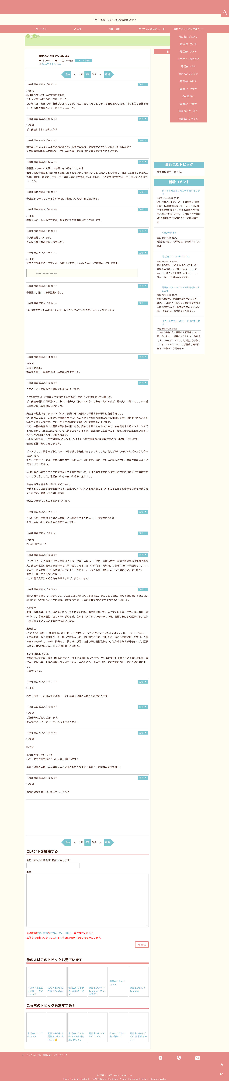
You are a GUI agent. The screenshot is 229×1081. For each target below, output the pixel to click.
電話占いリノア (188, 51)
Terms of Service (150, 1079)
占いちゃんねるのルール (151, 29)
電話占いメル (188, 66)
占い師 (77, 29)
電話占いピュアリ (188, 36)
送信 (143, 944)
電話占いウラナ (188, 89)
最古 (67, 74)
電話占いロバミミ (188, 119)
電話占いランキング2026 (186, 29)
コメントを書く (83, 61)
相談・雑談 (115, 29)
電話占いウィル (188, 44)
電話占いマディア (188, 74)
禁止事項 (43, 933)
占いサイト (41, 29)
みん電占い (188, 96)
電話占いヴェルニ (188, 111)
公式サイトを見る (51, 64)
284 (81, 74)
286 (94, 74)
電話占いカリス (188, 81)
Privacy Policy (127, 1079)
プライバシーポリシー (62, 933)
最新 (107, 74)
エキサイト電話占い (188, 59)
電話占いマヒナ (188, 104)
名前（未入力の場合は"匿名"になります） (49, 860)
